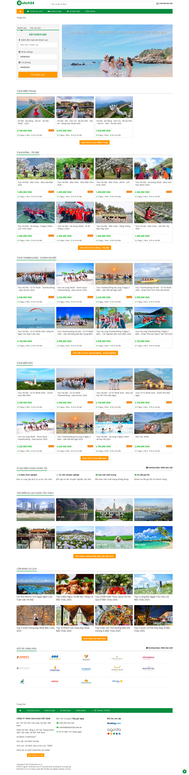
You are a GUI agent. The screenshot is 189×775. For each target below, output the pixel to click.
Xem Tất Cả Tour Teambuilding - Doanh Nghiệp (94, 353)
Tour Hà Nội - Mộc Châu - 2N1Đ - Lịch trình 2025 (113, 183)
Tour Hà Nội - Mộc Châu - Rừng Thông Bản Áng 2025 (113, 227)
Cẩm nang (90, 11)
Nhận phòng (25, 52)
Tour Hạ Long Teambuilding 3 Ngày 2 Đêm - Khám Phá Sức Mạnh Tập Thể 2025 (153, 332)
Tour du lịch (35, 11)
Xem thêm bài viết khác (95, 638)
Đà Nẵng (140, 517)
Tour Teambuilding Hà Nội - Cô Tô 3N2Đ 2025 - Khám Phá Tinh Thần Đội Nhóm (153, 288)
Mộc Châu (102, 544)
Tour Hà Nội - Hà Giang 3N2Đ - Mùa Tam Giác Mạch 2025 (153, 183)
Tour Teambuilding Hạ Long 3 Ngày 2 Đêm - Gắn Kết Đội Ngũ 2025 (113, 288)
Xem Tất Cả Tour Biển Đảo (94, 458)
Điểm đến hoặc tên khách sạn (33, 40)
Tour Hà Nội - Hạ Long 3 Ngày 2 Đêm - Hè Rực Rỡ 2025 (113, 437)
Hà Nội (60, 517)
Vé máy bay (73, 11)
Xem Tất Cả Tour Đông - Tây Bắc (94, 247)
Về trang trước (100, 710)
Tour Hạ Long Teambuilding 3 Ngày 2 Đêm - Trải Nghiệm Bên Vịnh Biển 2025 (113, 332)
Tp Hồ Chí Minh (104, 517)
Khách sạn (22, 28)
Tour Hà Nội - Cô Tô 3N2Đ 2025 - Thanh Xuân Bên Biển (35, 394)
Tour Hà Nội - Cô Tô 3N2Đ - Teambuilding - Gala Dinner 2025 (36, 288)
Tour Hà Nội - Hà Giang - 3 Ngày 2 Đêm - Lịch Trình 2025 (36, 227)
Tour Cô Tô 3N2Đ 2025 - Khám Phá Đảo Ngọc (152, 394)
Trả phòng (24, 62)
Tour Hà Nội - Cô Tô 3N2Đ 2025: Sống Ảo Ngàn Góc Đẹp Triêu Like (36, 332)
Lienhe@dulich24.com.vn (69, 727)
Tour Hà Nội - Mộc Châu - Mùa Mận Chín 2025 (75, 183)
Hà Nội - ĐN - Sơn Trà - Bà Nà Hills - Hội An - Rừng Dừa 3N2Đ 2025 (75, 122)
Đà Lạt (60, 544)
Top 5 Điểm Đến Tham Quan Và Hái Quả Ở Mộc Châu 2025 (113, 598)
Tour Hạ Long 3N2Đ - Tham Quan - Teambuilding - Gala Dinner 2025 (72, 288)
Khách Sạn (54, 11)
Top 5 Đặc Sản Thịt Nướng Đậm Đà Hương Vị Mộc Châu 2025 (112, 629)
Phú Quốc (141, 544)
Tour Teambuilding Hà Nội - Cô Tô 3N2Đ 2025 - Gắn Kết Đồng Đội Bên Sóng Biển (75, 332)
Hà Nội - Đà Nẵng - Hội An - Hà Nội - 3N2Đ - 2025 (34, 122)
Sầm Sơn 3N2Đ (142, 436)
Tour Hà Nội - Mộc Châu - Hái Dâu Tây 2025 (152, 227)
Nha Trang (23, 517)
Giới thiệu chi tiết (35, 755)
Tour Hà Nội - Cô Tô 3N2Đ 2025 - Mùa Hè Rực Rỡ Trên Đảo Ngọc (114, 394)
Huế (20, 544)
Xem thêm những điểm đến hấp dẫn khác (94, 556)
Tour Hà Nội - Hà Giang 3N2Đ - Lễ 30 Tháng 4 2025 (73, 227)
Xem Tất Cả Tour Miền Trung (94, 142)
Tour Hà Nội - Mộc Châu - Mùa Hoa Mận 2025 (35, 183)
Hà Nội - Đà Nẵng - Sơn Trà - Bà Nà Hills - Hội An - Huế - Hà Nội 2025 (114, 122)
